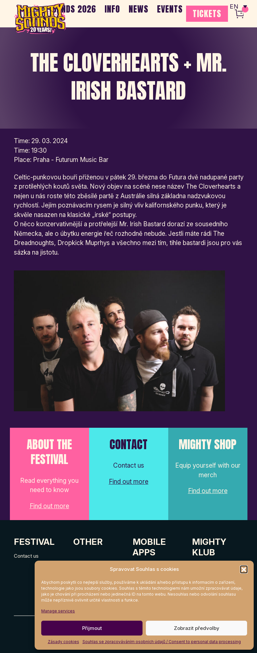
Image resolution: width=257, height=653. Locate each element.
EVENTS (170, 9)
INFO (112, 9)
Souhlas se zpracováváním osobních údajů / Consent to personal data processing (161, 641)
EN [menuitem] (234, 7)
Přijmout (92, 628)
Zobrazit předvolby (196, 628)
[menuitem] (238, 7)
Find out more (49, 506)
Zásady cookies (63, 641)
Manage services (58, 610)
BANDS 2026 (74, 9)
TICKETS (207, 13)
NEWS (138, 9)
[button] (244, 569)
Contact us (26, 556)
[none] (238, 7)
